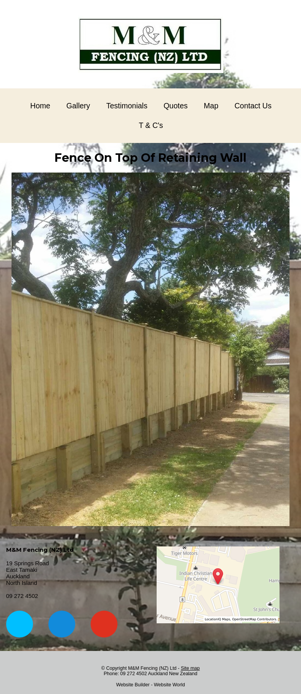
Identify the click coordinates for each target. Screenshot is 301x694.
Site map (190, 668)
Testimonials (126, 105)
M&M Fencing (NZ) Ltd (152, 668)
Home (40, 105)
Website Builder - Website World (150, 684)
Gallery (78, 105)
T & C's (151, 125)
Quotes (176, 105)
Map (211, 105)
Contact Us (253, 105)
